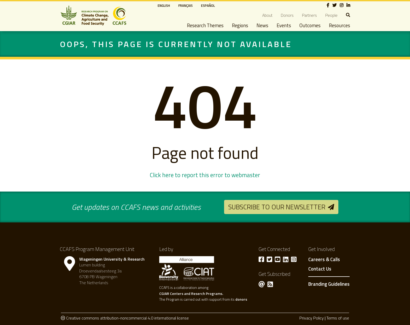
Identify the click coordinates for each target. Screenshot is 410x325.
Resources (339, 25)
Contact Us (319, 269)
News (262, 25)
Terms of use (337, 318)
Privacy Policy (311, 318)
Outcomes (310, 25)
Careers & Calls (324, 259)
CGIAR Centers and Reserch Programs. (191, 293)
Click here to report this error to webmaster (205, 175)
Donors (287, 15)
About (267, 15)
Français (185, 5)
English (164, 5)
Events (284, 25)
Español (208, 5)
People (331, 15)
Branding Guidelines (329, 284)
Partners (309, 15)
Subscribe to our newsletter (276, 207)
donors (241, 299)
